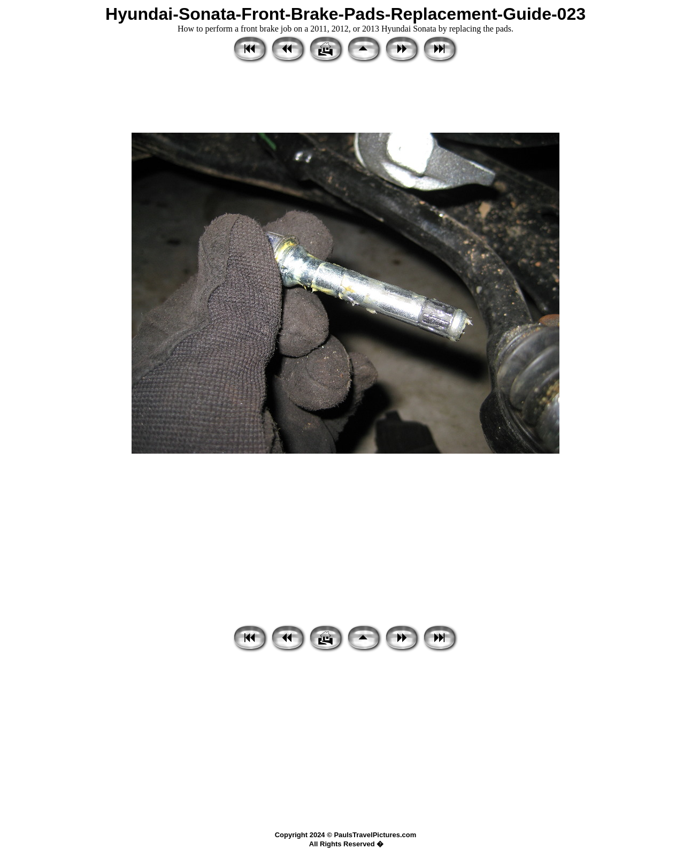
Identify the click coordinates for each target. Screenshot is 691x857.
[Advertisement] (345, 99)
